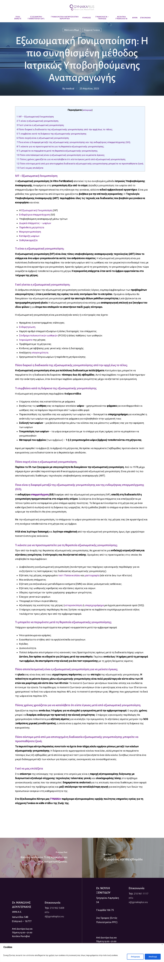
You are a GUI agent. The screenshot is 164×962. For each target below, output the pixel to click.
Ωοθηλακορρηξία (28, 240)
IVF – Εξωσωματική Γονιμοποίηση (35, 116)
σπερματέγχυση (40, 494)
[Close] (162, 944)
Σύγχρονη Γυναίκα (92, 30)
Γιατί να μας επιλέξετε (30, 168)
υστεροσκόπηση (73, 605)
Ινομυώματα (25, 339)
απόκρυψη (87, 110)
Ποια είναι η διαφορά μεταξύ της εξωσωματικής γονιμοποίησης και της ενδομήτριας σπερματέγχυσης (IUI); (74, 142)
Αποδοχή (153, 957)
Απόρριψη (135, 957)
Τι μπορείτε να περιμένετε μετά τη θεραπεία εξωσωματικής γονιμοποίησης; (57, 150)
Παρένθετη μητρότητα (31, 227)
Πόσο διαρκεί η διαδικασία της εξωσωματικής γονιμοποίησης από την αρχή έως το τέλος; (65, 129)
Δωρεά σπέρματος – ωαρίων (35, 223)
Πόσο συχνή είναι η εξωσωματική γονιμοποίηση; (43, 138)
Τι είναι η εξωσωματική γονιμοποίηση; (38, 121)
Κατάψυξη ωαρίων (29, 236)
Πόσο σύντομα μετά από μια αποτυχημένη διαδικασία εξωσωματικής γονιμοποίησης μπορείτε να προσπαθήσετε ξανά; (80, 163)
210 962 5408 (57, 907)
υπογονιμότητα (39, 352)
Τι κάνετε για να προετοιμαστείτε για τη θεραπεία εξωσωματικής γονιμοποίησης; (60, 146)
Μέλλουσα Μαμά (71, 30)
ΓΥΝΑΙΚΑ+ (55, 798)
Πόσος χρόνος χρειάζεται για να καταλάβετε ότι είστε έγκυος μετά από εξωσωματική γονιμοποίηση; (71, 159)
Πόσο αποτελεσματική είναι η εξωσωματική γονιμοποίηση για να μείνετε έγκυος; (61, 155)
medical (70, 88)
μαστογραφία (92, 575)
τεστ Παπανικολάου (69, 575)
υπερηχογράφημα (94, 605)
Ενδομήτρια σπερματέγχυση (34, 214)
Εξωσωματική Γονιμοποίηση (36, 210)
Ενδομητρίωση (27, 327)
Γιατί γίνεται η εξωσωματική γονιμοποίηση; (40, 125)
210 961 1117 (141, 893)
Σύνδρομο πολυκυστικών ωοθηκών (38, 335)
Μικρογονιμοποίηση (30, 231)
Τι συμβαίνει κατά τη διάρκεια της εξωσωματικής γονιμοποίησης (51, 133)
